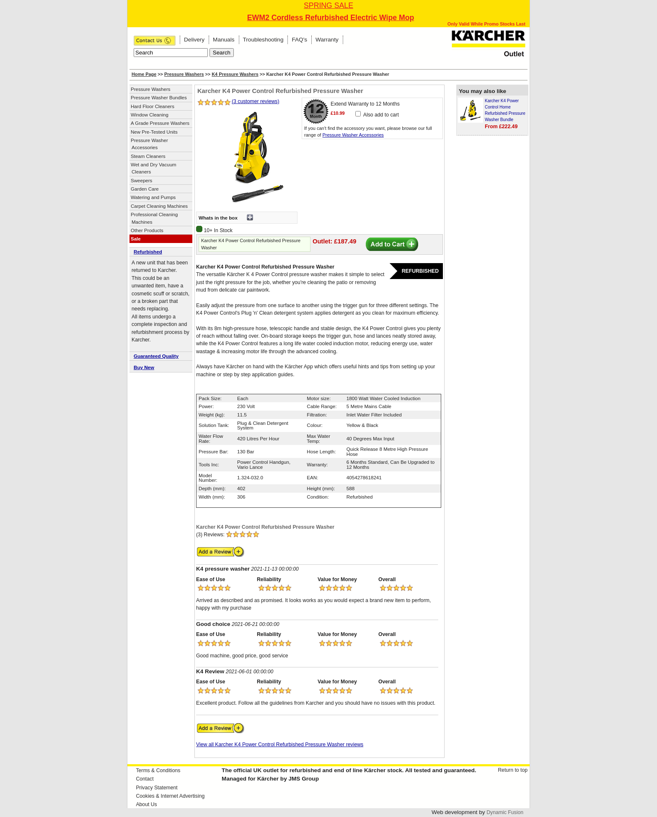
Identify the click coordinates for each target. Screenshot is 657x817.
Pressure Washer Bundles (159, 97)
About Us (146, 804)
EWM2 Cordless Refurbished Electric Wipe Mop (330, 17)
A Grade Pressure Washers (160, 123)
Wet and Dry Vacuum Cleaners (153, 168)
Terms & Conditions (158, 770)
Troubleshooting (263, 39)
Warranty (327, 39)
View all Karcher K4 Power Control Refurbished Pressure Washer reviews (279, 744)
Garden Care (145, 188)
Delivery (194, 39)
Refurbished (148, 251)
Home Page (144, 74)
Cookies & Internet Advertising (170, 796)
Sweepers (141, 180)
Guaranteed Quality (156, 356)
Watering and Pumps (153, 197)
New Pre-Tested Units (154, 131)
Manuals (223, 39)
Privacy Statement (156, 788)
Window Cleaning (149, 114)
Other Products (147, 230)
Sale (136, 238)
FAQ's (299, 39)
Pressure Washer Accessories (149, 144)
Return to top (513, 770)
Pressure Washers (184, 74)
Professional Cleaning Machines (154, 218)
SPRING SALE (328, 5)
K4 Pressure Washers (235, 74)
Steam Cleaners (148, 156)
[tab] (160, 252)
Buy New (144, 367)
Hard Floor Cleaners (152, 106)
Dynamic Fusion (504, 812)
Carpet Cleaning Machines (159, 206)
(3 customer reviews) (255, 101)
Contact (144, 779)
